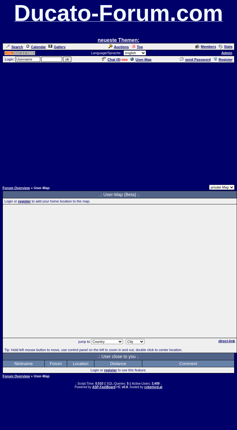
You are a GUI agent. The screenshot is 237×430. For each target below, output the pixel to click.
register (24, 201)
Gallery (57, 47)
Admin (226, 53)
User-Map (140, 59)
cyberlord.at (153, 387)
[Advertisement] (59, 122)
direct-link (226, 341)
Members (205, 46)
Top (137, 47)
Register (223, 59)
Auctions (118, 47)
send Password (195, 59)
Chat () (111, 59)
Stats (226, 46)
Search (14, 47)
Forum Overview (16, 188)
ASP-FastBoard (103, 387)
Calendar (36, 47)
